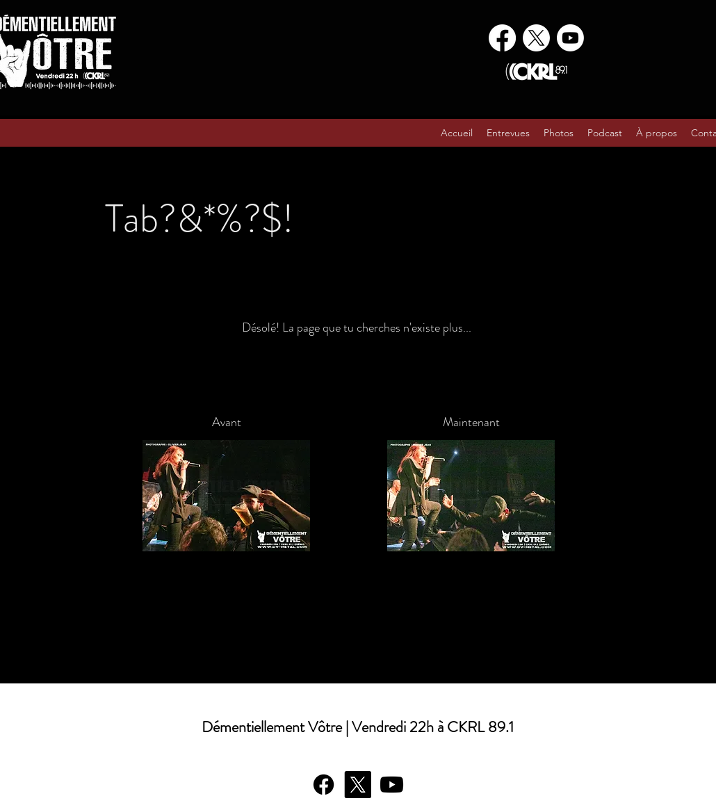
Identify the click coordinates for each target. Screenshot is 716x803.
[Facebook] (502, 37)
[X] (536, 37)
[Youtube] (570, 37)
